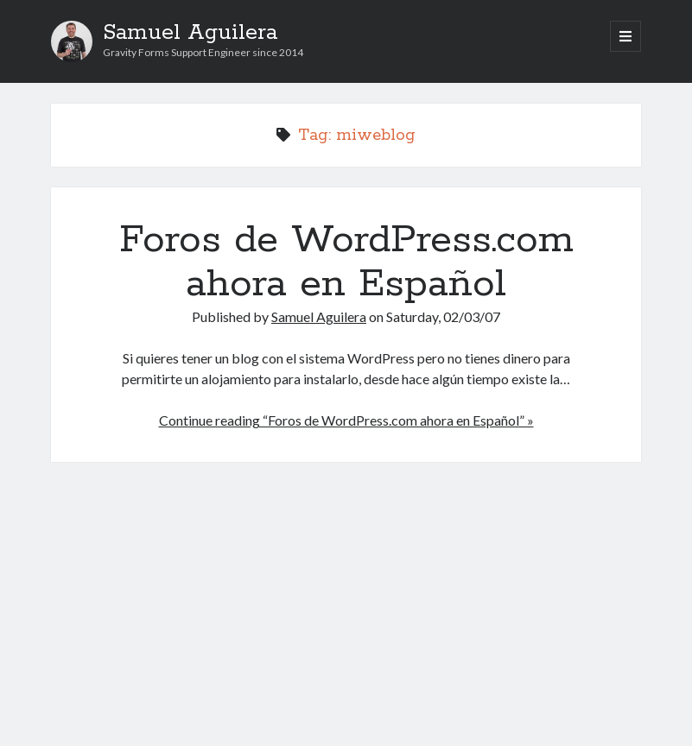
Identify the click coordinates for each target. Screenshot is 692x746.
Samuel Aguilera (190, 33)
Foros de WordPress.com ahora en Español (346, 262)
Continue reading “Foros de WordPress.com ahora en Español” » (346, 420)
